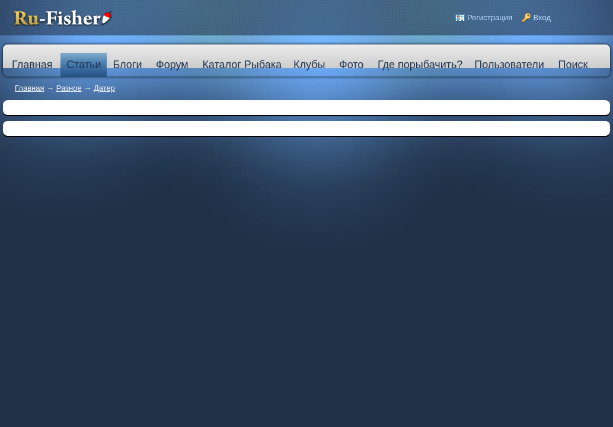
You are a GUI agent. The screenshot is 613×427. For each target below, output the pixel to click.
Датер (104, 88)
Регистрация (489, 17)
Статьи (83, 65)
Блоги (127, 65)
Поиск (573, 65)
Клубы (309, 65)
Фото (351, 65)
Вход (542, 17)
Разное (69, 88)
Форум (172, 65)
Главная (29, 88)
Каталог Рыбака (242, 65)
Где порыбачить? (420, 65)
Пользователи (509, 65)
